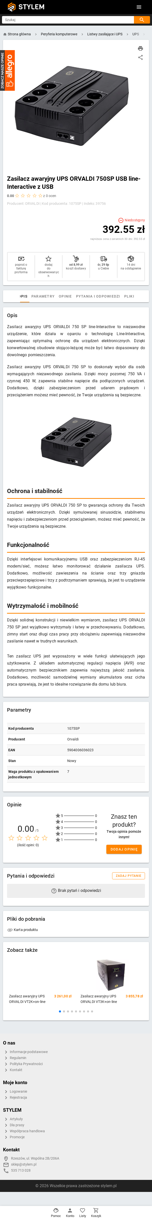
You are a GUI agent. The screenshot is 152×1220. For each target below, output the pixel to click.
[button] (60, 1011)
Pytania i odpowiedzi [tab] (99, 296)
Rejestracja (15, 1098)
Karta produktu (22, 930)
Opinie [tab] (66, 296)
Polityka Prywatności (23, 1064)
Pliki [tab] (130, 296)
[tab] (12, 296)
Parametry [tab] (43, 296)
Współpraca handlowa (24, 1131)
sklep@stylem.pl (23, 1164)
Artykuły (13, 1119)
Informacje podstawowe (25, 1052)
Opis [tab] (23, 296)
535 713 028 (21, 1170)
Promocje (14, 1137)
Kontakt (12, 1070)
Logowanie (15, 1092)
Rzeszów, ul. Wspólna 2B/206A (35, 1158)
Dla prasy (13, 1125)
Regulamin (14, 1058)
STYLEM (32, 7)
